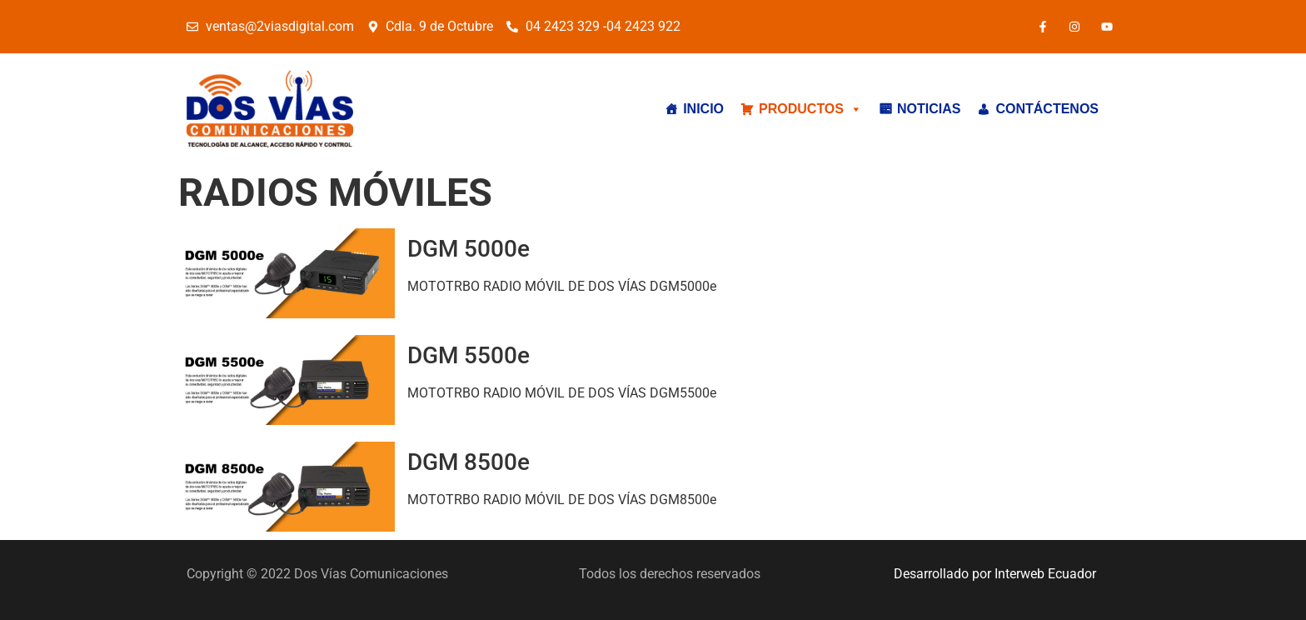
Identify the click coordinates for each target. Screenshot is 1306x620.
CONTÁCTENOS (1047, 109)
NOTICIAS (928, 109)
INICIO (703, 109)
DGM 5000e (468, 248)
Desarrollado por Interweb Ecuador (995, 574)
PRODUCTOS (810, 109)
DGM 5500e (468, 355)
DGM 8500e (468, 462)
